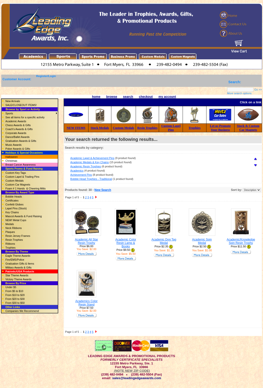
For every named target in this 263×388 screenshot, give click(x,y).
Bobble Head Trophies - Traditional (91, 178)
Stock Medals (100, 128)
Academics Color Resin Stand (86, 302)
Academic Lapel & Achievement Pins (92, 158)
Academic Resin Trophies (85, 166)
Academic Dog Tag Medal (163, 241)
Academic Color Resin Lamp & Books (125, 243)
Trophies (195, 128)
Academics (77, 170)
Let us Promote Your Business (220, 128)
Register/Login (46, 76)
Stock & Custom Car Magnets (248, 128)
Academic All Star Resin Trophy (86, 241)
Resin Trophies (147, 128)
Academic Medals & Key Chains (89, 162)
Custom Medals (123, 128)
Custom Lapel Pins (170, 128)
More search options (239, 93)
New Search (102, 190)
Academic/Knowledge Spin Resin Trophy (241, 241)
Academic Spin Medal (202, 241)
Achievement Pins (81, 174)
